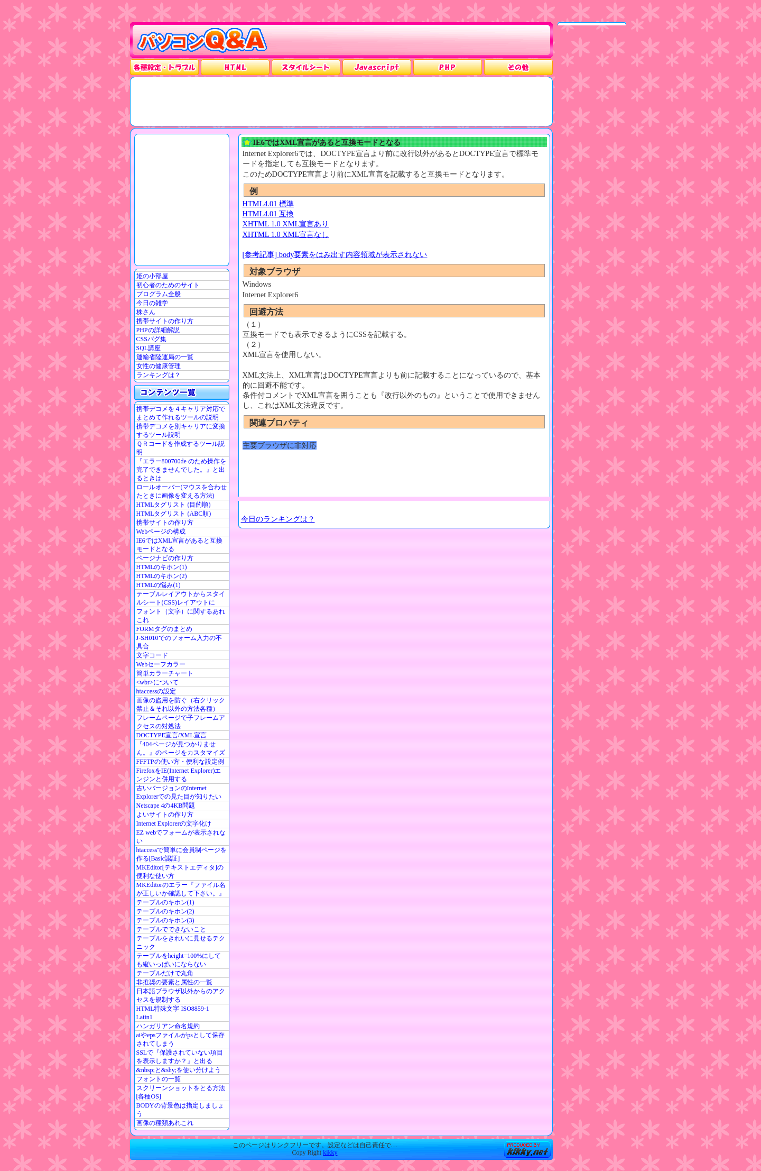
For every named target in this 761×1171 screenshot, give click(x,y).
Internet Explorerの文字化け (173, 823)
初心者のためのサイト (168, 285)
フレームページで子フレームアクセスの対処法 (180, 722)
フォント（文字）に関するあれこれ (180, 616)
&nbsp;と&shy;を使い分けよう (178, 1070)
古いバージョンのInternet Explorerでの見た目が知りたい (179, 792)
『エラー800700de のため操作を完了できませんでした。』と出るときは (181, 470)
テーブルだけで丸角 (164, 973)
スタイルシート (306, 67)
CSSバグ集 (151, 339)
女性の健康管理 (158, 366)
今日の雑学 (152, 303)
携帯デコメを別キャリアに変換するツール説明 (180, 430)
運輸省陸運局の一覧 (164, 357)
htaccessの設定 (156, 691)
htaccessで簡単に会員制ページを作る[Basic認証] (181, 854)
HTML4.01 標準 (268, 203)
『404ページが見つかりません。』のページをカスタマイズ (180, 748)
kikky (330, 1152)
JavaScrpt (376, 67)
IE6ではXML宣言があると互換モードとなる (179, 545)
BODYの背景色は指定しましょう (180, 1110)
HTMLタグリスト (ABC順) (173, 513)
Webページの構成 (161, 531)
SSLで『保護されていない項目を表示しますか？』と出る (180, 1057)
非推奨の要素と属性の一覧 (174, 982)
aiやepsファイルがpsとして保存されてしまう (180, 1039)
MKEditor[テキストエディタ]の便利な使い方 (180, 872)
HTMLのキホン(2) (161, 576)
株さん (145, 312)
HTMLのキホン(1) (161, 567)
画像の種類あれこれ (164, 1123)
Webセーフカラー (161, 664)
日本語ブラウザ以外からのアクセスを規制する (180, 995)
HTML (235, 67)
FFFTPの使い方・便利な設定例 (180, 761)
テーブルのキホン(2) (165, 911)
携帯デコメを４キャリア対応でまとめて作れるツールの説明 (180, 413)
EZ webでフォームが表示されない (181, 837)
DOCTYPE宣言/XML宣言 (171, 735)
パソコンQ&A (202, 40)
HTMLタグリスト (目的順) (173, 504)
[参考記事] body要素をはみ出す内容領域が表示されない (335, 254)
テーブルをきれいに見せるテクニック (180, 942)
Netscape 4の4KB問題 (166, 805)
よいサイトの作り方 (164, 814)
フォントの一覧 (158, 1079)
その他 (518, 67)
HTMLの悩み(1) (158, 585)
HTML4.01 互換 (268, 213)
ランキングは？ (158, 375)
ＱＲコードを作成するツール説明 (180, 448)
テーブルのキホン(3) (165, 920)
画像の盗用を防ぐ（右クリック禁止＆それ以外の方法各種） (180, 704)
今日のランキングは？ (278, 519)
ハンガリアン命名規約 (168, 1026)
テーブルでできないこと (171, 929)
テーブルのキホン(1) (165, 902)
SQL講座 (148, 348)
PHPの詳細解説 (158, 330)
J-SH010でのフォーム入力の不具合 (179, 642)
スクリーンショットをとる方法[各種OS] (180, 1092)
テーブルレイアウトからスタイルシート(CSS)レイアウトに (180, 598)
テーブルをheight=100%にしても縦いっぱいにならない (178, 960)
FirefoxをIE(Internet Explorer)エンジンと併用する (178, 775)
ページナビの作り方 (164, 558)
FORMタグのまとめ (164, 629)
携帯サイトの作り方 (164, 321)
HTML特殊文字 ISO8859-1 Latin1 (172, 1013)
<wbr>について (157, 682)
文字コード (152, 655)
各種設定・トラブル (164, 67)
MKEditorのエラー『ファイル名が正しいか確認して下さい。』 (181, 889)
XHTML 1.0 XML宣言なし (286, 234)
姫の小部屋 (152, 276)
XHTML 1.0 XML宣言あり (286, 223)
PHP (447, 67)
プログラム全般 (158, 294)
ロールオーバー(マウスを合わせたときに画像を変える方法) (181, 491)
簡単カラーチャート (164, 673)
